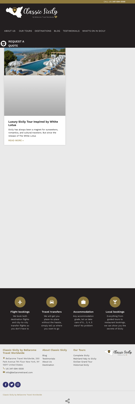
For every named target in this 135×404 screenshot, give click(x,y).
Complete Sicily (81, 355)
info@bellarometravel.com (19, 372)
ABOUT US (9, 31)
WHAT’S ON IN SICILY (93, 31)
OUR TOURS (25, 31)
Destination (48, 365)
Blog (44, 355)
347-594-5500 (118, 2)
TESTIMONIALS (71, 31)
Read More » (16, 140)
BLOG (57, 31)
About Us (47, 361)
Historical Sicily (81, 365)
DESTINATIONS (43, 31)
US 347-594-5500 (15, 368)
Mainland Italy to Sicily (84, 358)
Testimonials (48, 358)
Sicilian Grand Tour (82, 361)
